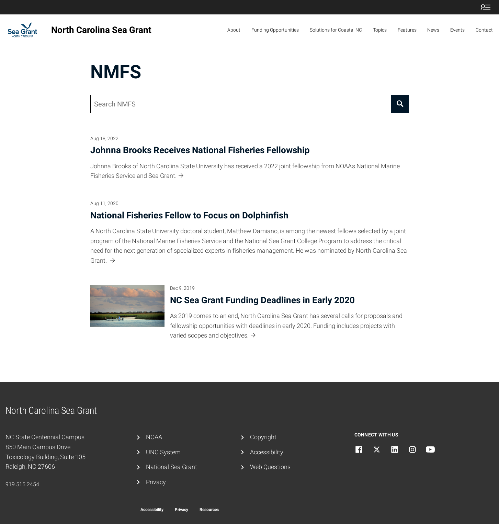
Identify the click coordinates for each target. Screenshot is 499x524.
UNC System (163, 452)
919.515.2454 (22, 484)
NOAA (154, 437)
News (433, 30)
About (233, 30)
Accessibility (266, 452)
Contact (484, 30)
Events (457, 30)
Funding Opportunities (275, 30)
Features (407, 30)
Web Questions (270, 466)
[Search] (400, 104)
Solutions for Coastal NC (336, 30)
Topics (380, 30)
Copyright (263, 437)
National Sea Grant (171, 466)
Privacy (156, 482)
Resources (209, 509)
